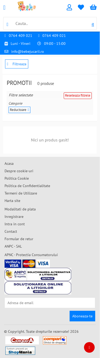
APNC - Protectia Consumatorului (31, 254)
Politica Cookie (17, 178)
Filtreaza (16, 64)
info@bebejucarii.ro (27, 51)
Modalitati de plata (20, 209)
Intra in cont (15, 224)
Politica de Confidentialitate (27, 185)
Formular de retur (19, 238)
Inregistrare (14, 216)
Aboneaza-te (82, 316)
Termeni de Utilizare (21, 193)
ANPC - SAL (13, 246)
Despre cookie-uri (19, 171)
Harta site (12, 200)
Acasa (9, 163)
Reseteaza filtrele (77, 95)
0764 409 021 (20, 35)
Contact (11, 231)
